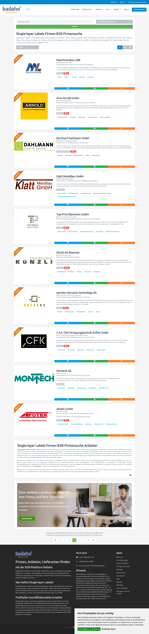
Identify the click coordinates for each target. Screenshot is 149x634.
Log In (122, 2)
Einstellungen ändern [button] (108, 629)
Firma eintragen (139, 9)
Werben (99, 9)
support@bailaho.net (86, 557)
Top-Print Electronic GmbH (72, 214)
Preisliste (119, 569)
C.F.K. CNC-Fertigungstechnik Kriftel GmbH (82, 332)
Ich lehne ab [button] (95, 629)
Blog (126, 9)
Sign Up (114, 2)
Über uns (119, 557)
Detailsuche (87, 9)
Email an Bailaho (122, 563)
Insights (117, 9)
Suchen (74, 26)
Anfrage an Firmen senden (137, 2)
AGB (118, 579)
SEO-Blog (119, 585)
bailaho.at (71, 535)
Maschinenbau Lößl (68, 60)
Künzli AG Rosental (67, 252)
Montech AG (63, 370)
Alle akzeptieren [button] (84, 629)
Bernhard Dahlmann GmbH (72, 138)
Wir (108, 9)
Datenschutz (120, 573)
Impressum (120, 576)
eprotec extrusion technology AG (76, 292)
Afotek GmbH (64, 409)
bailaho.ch (89, 535)
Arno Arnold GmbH (67, 98)
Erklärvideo (75, 9)
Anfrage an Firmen (123, 566)
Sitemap (119, 582)
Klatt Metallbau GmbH (69, 176)
